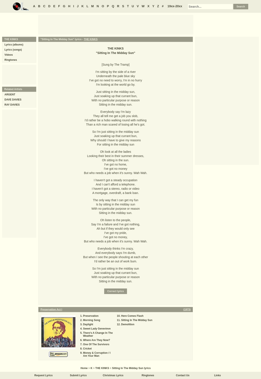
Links (217, 375)
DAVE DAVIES (13, 99)
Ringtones (10, 59)
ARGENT (9, 94)
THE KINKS (91, 39)
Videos (8, 54)
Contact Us (182, 375)
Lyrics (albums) (13, 44)
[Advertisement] (115, 24)
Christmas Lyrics (113, 375)
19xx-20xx (174, 6)
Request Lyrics (43, 375)
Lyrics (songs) (13, 49)
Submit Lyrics (78, 375)
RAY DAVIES (12, 104)
